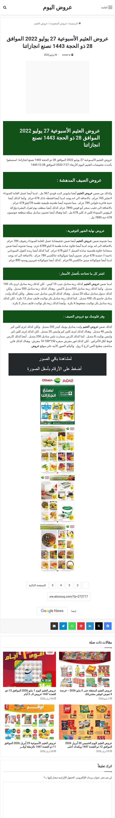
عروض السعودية (58, 23)
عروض (35, 346)
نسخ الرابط (35, 596)
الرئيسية (75, 23)
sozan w (66, 55)
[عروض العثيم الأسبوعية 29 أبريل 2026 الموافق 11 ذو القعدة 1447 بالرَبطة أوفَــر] (29, 722)
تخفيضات (98, 165)
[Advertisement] (57, 87)
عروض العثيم (41, 23)
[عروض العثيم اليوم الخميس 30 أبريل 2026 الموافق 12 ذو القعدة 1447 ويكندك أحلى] (85, 722)
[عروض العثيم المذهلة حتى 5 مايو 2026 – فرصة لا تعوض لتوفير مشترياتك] (85, 669)
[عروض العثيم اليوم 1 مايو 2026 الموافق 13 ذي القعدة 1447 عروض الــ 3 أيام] (29, 669)
